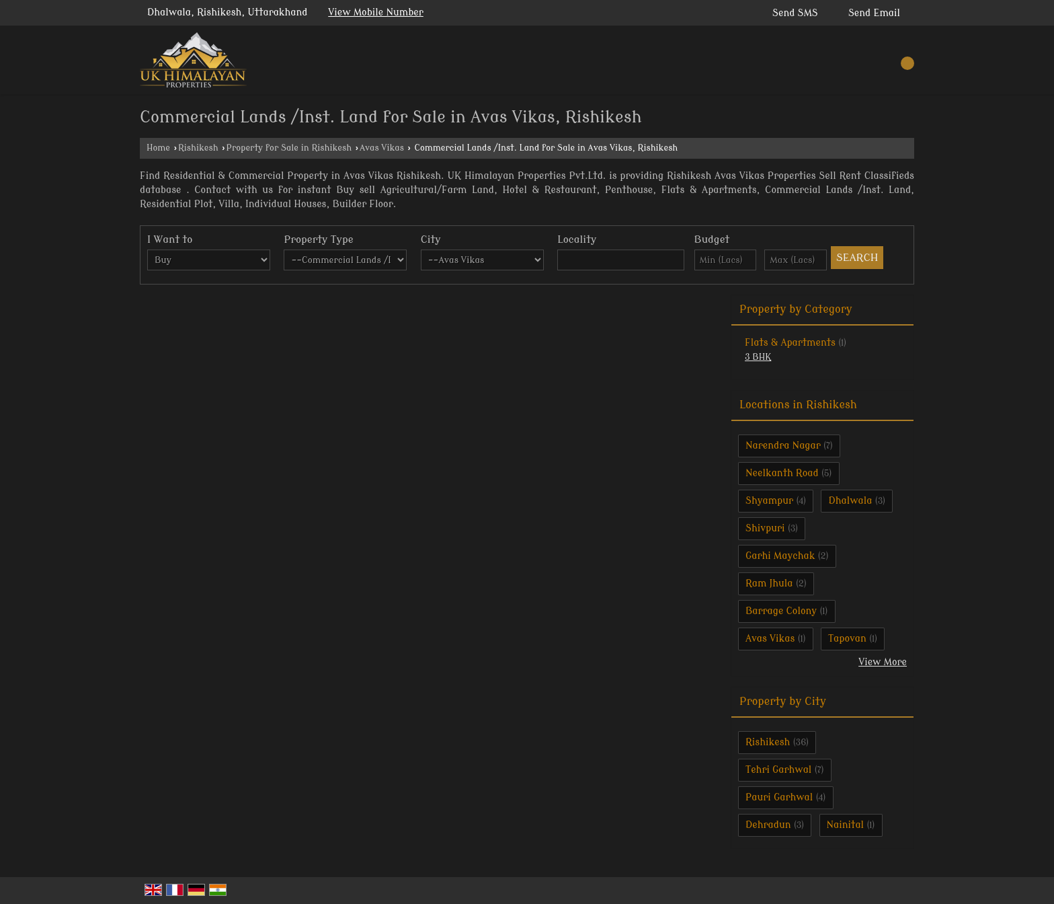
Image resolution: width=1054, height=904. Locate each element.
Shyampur (769, 501)
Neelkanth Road (782, 473)
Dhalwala (850, 501)
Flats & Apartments (790, 343)
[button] (375, 12)
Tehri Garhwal (778, 770)
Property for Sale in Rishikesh (289, 148)
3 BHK (758, 357)
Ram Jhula (769, 583)
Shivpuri (765, 528)
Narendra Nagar (783, 446)
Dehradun (768, 825)
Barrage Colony (781, 611)
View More (882, 662)
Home (158, 148)
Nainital (845, 825)
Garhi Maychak (780, 556)
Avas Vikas (382, 148)
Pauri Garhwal (779, 797)
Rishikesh (198, 148)
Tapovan (847, 639)
